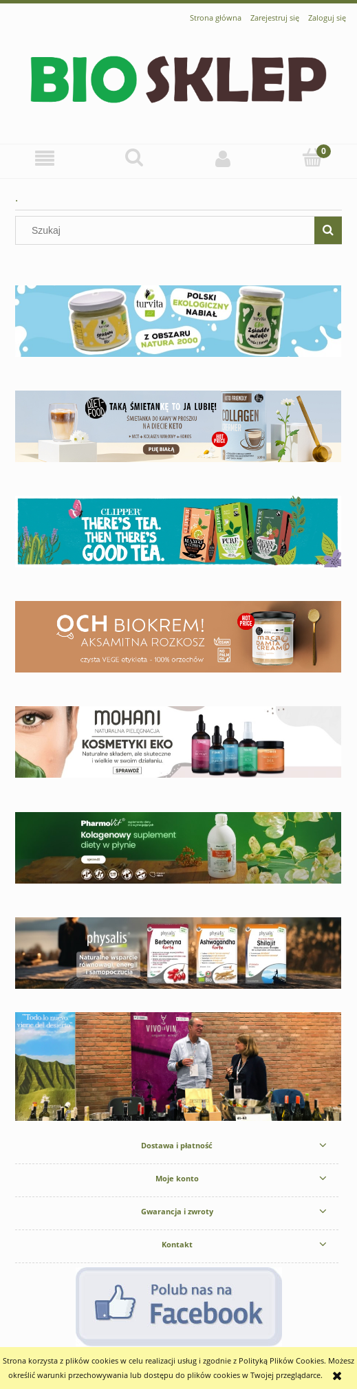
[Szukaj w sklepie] (167, 230)
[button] (44, 158)
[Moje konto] (223, 158)
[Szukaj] (134, 157)
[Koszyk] (312, 157)
